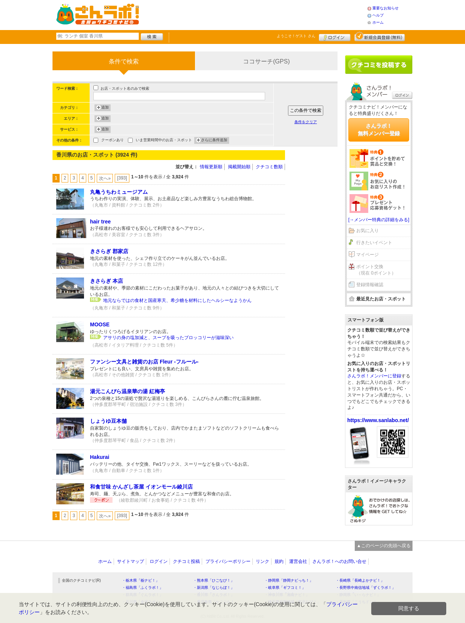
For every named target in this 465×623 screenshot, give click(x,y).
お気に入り (367, 230)
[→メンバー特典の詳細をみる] (379, 219)
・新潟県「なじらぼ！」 (213, 587)
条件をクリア (305, 122)
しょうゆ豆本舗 (108, 421)
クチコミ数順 (269, 166)
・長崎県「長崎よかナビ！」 (360, 580)
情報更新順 (211, 166)
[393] (122, 178)
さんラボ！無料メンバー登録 (379, 129)
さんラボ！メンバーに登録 (374, 376)
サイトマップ (130, 561)
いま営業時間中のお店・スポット (164, 141)
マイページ (367, 254)
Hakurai (99, 457)
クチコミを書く (378, 64)
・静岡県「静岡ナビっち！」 (288, 580)
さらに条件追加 (214, 140)
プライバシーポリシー (228, 561)
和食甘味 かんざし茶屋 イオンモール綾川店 (141, 487)
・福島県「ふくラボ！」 (142, 587)
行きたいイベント (374, 242)
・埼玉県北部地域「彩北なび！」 (292, 602)
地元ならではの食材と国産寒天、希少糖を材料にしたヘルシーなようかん (177, 300)
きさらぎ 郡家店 (109, 251)
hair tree (100, 222)
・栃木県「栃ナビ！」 (140, 580)
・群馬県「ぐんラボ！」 (142, 595)
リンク (262, 561)
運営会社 (298, 561)
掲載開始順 (239, 166)
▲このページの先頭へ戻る (384, 545)
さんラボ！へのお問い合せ (339, 561)
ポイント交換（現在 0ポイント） (376, 270)
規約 (279, 561)
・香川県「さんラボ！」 (213, 595)
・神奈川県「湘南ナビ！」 (286, 595)
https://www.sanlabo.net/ (378, 420)
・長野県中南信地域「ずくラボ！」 (366, 587)
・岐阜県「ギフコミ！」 (285, 587)
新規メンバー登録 (379, 36)
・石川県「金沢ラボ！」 (142, 602)
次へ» (105, 178)
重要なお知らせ (385, 8)
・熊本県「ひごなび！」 (213, 580)
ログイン (335, 36)
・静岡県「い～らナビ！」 (358, 595)
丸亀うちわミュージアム (119, 192)
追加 (105, 107)
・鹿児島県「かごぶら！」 (215, 602)
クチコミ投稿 (186, 561)
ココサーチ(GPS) (266, 61)
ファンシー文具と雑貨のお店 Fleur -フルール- (144, 362)
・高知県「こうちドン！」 (358, 602)
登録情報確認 (369, 284)
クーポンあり (112, 141)
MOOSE (100, 324)
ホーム (378, 22)
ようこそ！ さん (296, 36)
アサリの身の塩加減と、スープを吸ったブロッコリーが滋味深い (168, 337)
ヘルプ (378, 15)
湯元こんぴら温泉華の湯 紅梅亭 (127, 391)
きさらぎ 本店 (106, 281)
